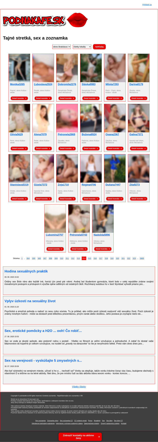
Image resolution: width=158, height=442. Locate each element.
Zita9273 (134, 184)
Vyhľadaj (99, 47)
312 (72, 258)
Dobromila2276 (67, 84)
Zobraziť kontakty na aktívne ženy (78, 436)
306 (39, 258)
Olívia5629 (16, 134)
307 (44, 258)
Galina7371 (136, 134)
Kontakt (123, 423)
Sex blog (109, 420)
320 (117, 258)
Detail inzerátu (18, 98)
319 (112, 258)
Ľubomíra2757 (54, 234)
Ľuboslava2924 (43, 84)
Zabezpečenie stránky (91, 423)
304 (28, 258)
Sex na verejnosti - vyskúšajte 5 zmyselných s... (43, 360)
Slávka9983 (88, 84)
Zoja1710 (63, 184)
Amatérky (97, 420)
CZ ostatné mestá (80, 420)
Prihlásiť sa (147, 5)
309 (56, 258)
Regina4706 (89, 184)
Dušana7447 (113, 184)
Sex (103, 420)
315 (89, 258)
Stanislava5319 (19, 184)
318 (106, 258)
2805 (142, 258)
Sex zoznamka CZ (66, 420)
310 (61, 258)
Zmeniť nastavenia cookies (110, 423)
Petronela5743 (78, 234)
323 (134, 258)
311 (67, 258)
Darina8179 (136, 84)
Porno (90, 420)
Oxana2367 (112, 134)
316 (95, 258)
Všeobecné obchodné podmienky (43, 423)
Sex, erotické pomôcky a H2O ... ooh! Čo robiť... (43, 331)
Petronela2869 (66, 134)
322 (128, 258)
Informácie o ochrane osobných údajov (69, 423)
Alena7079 (40, 134)
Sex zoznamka (40, 420)
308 (50, 258)
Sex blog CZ (118, 420)
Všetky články (79, 386)
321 (123, 258)
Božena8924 (89, 134)
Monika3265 (17, 84)
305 (33, 258)
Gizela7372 (40, 184)
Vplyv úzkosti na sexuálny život (30, 301)
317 (100, 258)
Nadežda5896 (102, 234)
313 (78, 258)
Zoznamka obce (52, 420)
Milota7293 (112, 84)
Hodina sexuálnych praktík (26, 271)
